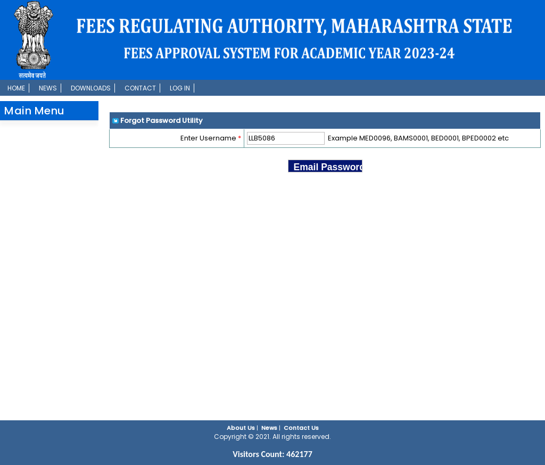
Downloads (91, 88)
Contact (140, 88)
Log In (180, 88)
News (48, 88)
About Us (241, 428)
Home (16, 88)
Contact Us (301, 428)
